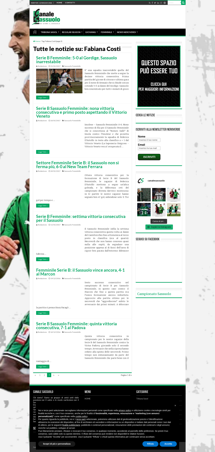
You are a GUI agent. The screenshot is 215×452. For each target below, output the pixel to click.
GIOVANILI (90, 32)
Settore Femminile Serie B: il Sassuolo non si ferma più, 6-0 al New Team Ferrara (77, 164)
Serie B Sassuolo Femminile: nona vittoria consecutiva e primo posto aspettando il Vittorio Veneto (81, 112)
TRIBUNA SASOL (49, 32)
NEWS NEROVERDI (126, 32)
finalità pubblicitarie (71, 425)
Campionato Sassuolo (154, 294)
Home (36, 41)
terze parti (81, 419)
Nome (141, 136)
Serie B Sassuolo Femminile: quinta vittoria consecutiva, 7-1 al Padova (76, 325)
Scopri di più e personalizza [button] (56, 444)
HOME (59, 2)
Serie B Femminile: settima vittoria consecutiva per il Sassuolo (81, 218)
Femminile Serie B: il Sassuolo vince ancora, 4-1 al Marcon (80, 271)
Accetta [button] (168, 444)
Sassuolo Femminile (72, 66)
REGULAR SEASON (71, 32)
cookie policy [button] (81, 416)
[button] (175, 405)
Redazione (42, 66)
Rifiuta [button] (150, 444)
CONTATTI (70, 2)
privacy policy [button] (125, 410)
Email (141, 144)
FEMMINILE (106, 32)
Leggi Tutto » (43, 97)
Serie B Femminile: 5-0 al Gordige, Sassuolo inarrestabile (76, 59)
